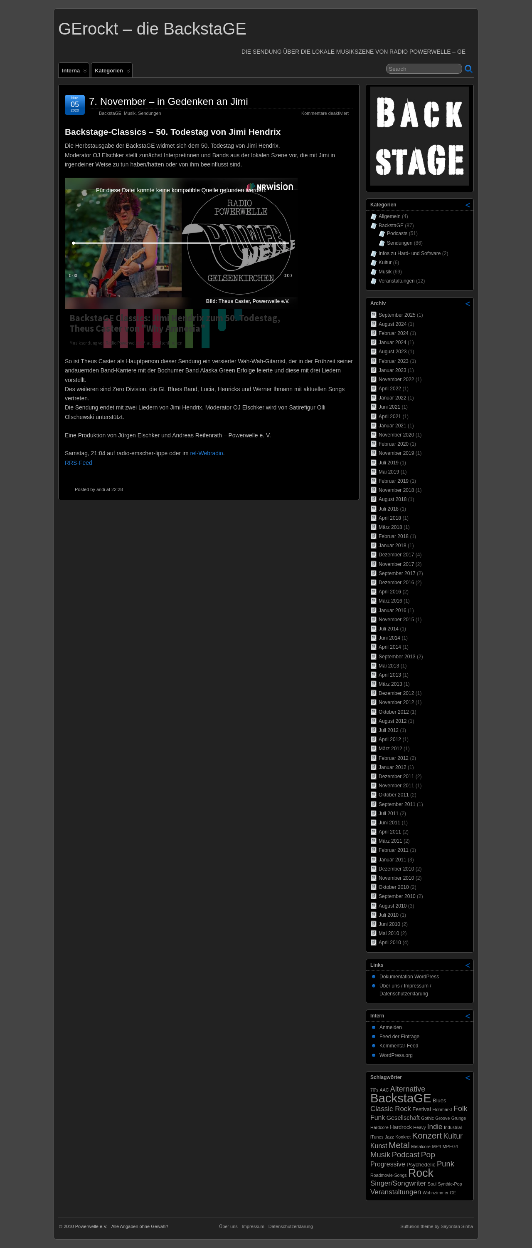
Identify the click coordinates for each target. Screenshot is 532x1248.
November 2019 (396, 453)
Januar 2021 (392, 426)
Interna (74, 72)
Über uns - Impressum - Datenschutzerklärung (266, 1226)
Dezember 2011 (396, 776)
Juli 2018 (389, 509)
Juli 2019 (389, 463)
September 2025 (397, 315)
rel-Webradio (206, 453)
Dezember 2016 (396, 583)
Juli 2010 (389, 915)
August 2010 (392, 906)
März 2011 (390, 841)
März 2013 (390, 684)
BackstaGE (110, 113)
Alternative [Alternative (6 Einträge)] (407, 1089)
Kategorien (112, 72)
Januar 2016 (392, 610)
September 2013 (397, 657)
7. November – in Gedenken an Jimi (168, 101)
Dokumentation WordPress (409, 977)
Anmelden (390, 1027)
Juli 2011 (389, 813)
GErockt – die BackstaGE (152, 29)
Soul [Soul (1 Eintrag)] (432, 1183)
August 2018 (392, 499)
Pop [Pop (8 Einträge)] (428, 1154)
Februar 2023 (394, 361)
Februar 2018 (394, 536)
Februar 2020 (394, 444)
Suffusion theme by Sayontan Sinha (436, 1226)
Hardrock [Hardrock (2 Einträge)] (401, 1127)
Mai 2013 (389, 666)
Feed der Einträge (399, 1037)
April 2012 (390, 739)
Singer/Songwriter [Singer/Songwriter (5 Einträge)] (398, 1183)
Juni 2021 (389, 407)
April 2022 (390, 389)
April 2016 (390, 592)
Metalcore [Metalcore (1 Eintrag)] (421, 1146)
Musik (129, 113)
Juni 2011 (389, 823)
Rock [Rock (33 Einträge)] (420, 1173)
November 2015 (396, 620)
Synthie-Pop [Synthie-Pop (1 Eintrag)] (450, 1183)
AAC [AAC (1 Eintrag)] (384, 1089)
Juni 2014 (389, 638)
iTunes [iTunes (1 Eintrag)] (377, 1136)
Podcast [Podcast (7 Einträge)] (406, 1154)
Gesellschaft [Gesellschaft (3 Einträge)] (403, 1117)
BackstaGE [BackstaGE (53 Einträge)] (400, 1098)
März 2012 (390, 749)
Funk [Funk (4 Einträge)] (377, 1117)
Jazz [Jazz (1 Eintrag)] (389, 1136)
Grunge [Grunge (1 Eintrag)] (458, 1118)
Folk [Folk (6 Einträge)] (460, 1108)
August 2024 (392, 324)
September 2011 (397, 804)
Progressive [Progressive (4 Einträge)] (387, 1164)
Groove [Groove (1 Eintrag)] (442, 1118)
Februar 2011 (394, 850)
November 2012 (396, 702)
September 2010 (397, 896)
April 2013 (390, 675)
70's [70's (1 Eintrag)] (374, 1089)
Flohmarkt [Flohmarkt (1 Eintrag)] (442, 1109)
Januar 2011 (392, 860)
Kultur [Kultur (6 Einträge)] (453, 1136)
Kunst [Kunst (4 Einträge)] (378, 1145)
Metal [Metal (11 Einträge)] (399, 1145)
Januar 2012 (392, 767)
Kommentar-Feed (398, 1046)
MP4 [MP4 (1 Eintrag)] (436, 1146)
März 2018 (390, 527)
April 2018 (390, 518)
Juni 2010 (389, 924)
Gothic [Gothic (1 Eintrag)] (427, 1118)
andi (100, 489)
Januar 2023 (392, 370)
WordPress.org (396, 1055)
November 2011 (396, 786)
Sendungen (149, 113)
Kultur (385, 262)
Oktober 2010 (394, 887)
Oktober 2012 (394, 712)
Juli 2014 (389, 629)
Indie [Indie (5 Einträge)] (435, 1127)
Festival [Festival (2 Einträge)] (421, 1109)
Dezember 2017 (396, 555)
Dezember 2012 (396, 693)
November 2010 (396, 878)
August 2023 (392, 352)
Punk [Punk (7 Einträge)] (445, 1163)
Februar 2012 (394, 758)
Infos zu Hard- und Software (410, 253)
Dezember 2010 (396, 869)
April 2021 (390, 416)
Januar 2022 (392, 398)
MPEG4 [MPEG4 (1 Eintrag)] (450, 1146)
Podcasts (397, 233)
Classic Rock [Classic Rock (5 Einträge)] (390, 1109)
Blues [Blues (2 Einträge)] (439, 1100)
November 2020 (396, 435)
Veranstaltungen (397, 281)
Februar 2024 (394, 333)
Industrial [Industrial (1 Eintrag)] (453, 1127)
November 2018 (396, 490)
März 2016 (390, 601)
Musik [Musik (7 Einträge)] (380, 1154)
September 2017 (397, 573)
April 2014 (390, 647)
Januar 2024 (392, 342)
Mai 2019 (389, 472)
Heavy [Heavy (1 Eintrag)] (419, 1127)
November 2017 (396, 564)
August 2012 (392, 721)
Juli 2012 (389, 730)
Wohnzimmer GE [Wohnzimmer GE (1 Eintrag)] (439, 1192)
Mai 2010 (389, 933)
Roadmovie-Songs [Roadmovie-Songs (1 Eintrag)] (388, 1175)
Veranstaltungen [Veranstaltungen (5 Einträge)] (395, 1192)
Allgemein (390, 216)
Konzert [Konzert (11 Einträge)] (427, 1135)
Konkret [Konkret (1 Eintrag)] (403, 1136)
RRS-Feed (78, 462)
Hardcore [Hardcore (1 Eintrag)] (379, 1127)
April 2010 (390, 942)
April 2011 (390, 832)
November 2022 (396, 379)
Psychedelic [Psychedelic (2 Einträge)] (420, 1164)
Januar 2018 (392, 545)
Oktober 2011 (394, 795)
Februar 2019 (394, 481)
